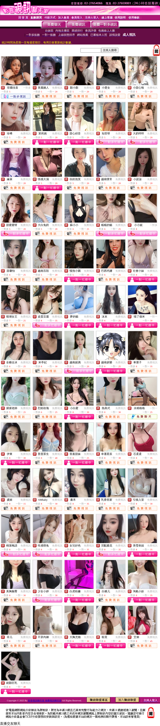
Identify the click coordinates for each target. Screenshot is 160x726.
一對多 (27, 87)
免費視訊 (57, 87)
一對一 (153, 316)
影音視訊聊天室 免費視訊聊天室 (44, 700)
